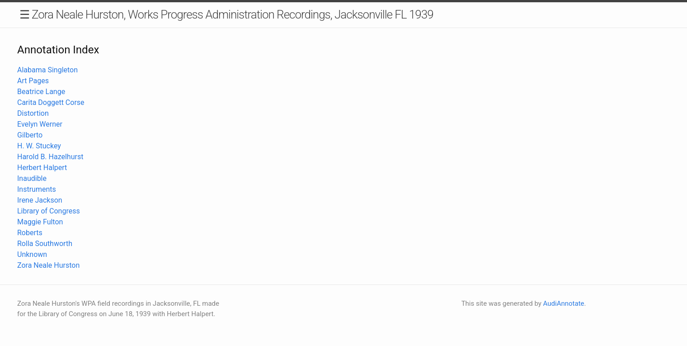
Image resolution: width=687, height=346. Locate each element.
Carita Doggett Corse (51, 102)
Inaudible (32, 178)
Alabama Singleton (47, 70)
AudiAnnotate (563, 303)
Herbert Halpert (42, 167)
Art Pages (33, 80)
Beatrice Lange (41, 91)
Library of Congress (48, 211)
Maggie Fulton (40, 222)
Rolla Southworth (44, 243)
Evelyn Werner (39, 124)
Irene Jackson (39, 200)
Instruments (36, 189)
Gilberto (29, 135)
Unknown (32, 254)
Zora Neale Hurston (48, 265)
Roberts (29, 232)
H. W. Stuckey (39, 146)
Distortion (33, 113)
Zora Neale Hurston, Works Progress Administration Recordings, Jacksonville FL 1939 (232, 14)
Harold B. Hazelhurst (50, 156)
